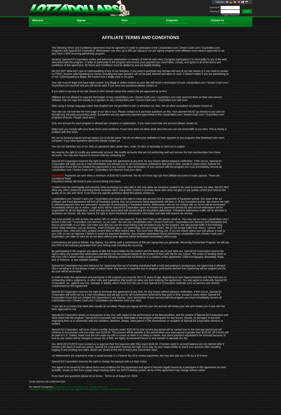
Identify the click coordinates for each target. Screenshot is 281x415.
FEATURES (65, 389)
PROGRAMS (43, 389)
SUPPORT (84, 389)
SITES (55, 389)
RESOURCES (124, 389)
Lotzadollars (72, 8)
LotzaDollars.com (62, 387)
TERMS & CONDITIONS (103, 389)
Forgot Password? (231, 14)
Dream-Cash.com (98, 387)
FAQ (75, 389)
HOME (32, 389)
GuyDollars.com (80, 387)
